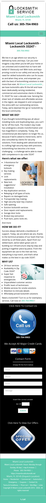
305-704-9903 (29, 24)
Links (41, 485)
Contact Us (33, 482)
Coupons (23, 482)
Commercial (26, 479)
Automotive (37, 479)
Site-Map (33, 485)
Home (5, 479)
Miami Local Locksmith (31, 84)
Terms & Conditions (10, 485)
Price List (24, 485)
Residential (14, 479)
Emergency (13, 482)
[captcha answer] (26, 404)
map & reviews (29, 468)
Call (23, 499)
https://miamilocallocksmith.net (23, 473)
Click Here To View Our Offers (23, 422)
